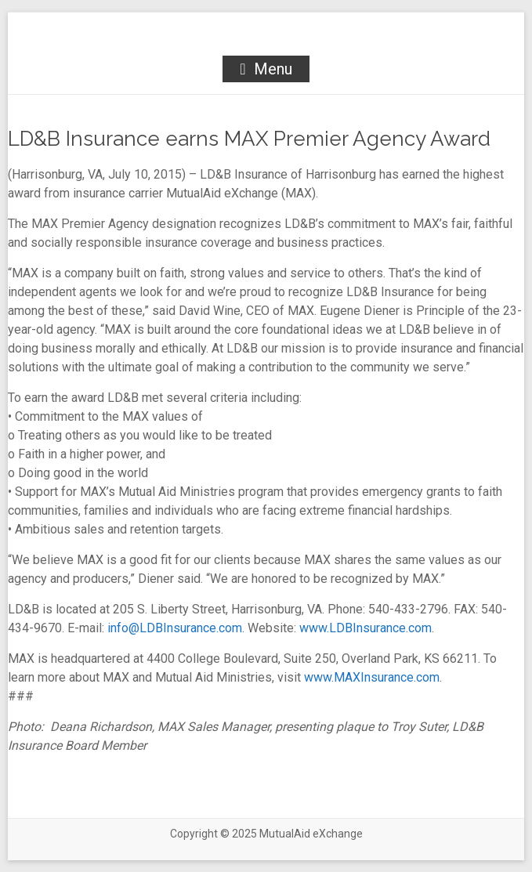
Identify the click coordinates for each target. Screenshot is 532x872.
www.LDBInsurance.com (365, 628)
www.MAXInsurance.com (372, 677)
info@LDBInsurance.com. (175, 628)
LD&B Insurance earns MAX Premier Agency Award (249, 138)
